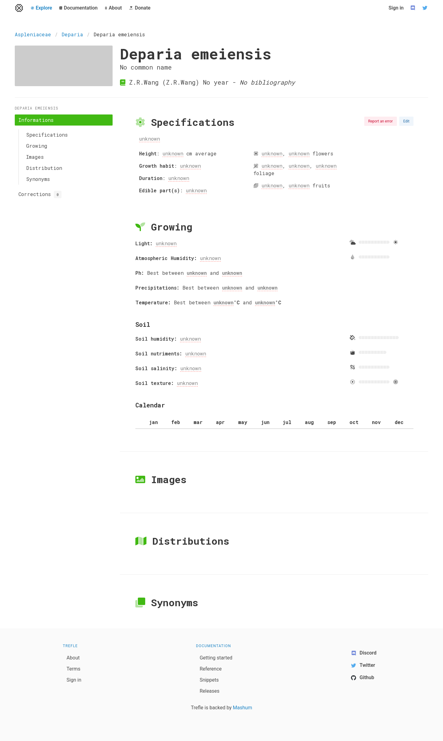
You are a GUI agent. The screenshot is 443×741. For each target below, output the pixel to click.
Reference (211, 669)
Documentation (213, 646)
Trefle (70, 646)
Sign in (396, 8)
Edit (406, 121)
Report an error (380, 121)
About (73, 658)
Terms (73, 669)
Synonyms (38, 179)
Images (35, 157)
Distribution (44, 168)
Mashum (242, 708)
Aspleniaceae (33, 34)
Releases (209, 691)
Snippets (209, 680)
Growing (36, 145)
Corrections (40, 194)
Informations (36, 120)
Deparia (72, 34)
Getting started (216, 658)
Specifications (47, 134)
